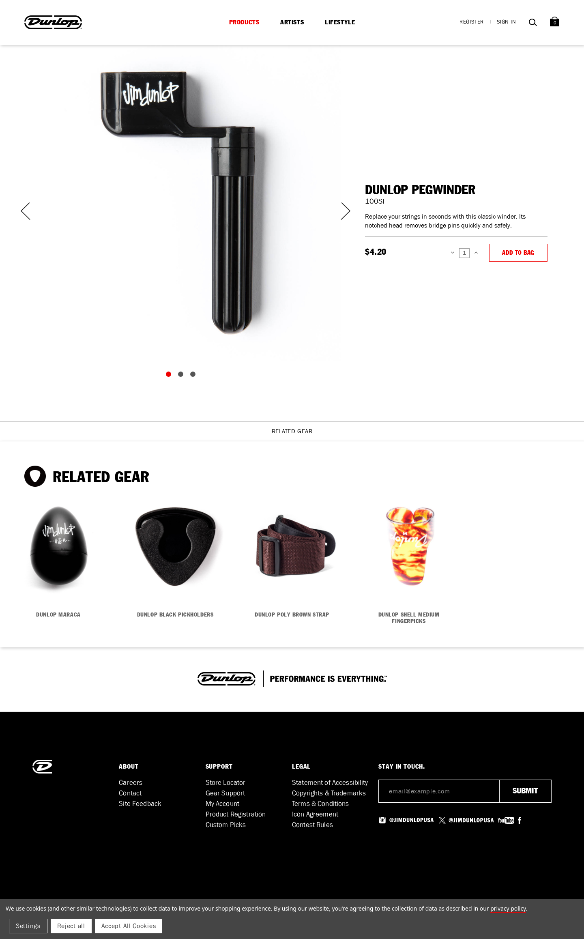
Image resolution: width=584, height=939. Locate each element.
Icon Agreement (315, 814)
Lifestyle (340, 22)
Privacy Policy (508, 908)
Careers (130, 782)
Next (341, 211)
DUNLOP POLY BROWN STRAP (292, 614)
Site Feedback (140, 803)
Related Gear (292, 431)
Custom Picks (226, 825)
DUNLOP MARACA (58, 614)
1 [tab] (170, 376)
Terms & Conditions (320, 803)
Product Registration (236, 814)
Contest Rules (312, 825)
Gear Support (225, 793)
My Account (222, 803)
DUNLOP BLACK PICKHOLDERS (175, 614)
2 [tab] (182, 376)
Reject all (71, 926)
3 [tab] (195, 376)
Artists (292, 22)
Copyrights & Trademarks (329, 793)
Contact (130, 793)
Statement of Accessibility (330, 782)
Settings (28, 926)
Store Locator (226, 782)
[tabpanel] (182, 203)
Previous (24, 211)
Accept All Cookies (128, 926)
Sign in (506, 21)
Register (471, 21)
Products (244, 22)
